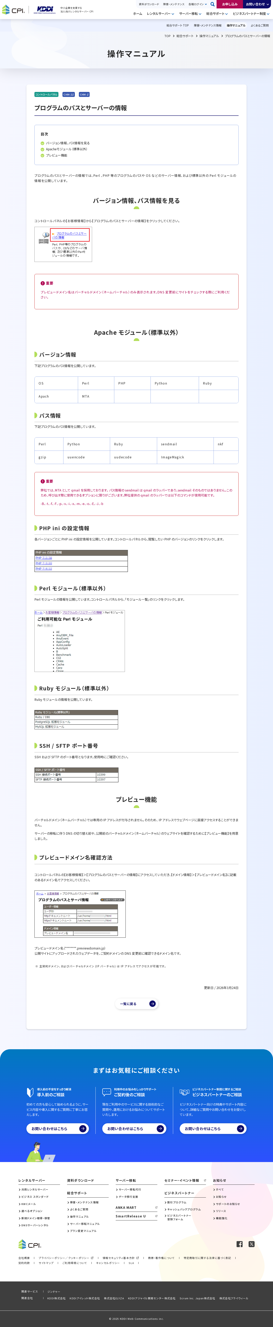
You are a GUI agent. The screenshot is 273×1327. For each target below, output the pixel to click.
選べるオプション (32, 1211)
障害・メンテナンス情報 (84, 1202)
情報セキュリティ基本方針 (119, 1258)
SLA (131, 1263)
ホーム (137, 13)
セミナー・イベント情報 (181, 1180)
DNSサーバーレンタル (35, 1225)
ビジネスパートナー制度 (249, 13)
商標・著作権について (161, 1258)
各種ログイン (196, 4)
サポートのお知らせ (228, 1204)
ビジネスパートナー (179, 1193)
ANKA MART (126, 1207)
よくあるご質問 (79, 1209)
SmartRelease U (131, 1216)
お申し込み (230, 4)
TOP (167, 36)
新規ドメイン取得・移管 (35, 1218)
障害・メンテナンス (174, 4)
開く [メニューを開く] (173, 14)
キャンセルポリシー (108, 1263)
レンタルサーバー (159, 13)
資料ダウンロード (149, 4)
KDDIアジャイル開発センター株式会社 (152, 1298)
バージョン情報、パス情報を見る (68, 142)
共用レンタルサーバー (34, 1189)
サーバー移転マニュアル (85, 1224)
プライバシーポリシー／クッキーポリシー (64, 1258)
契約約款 (24, 1263)
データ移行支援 (128, 1197)
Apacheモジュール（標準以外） (67, 149)
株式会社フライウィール (234, 1298)
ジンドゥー (54, 1291)
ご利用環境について (74, 1263)
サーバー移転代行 (130, 1189)
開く (268, 4)
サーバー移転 (188, 13)
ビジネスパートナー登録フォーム (179, 1217)
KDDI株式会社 (56, 1298)
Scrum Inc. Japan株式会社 (197, 1298)
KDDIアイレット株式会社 (85, 1298)
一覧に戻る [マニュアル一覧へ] (128, 1003)
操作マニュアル (209, 36)
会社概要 (24, 1258)
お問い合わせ (255, 4)
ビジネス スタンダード (35, 1197)
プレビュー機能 (56, 155)
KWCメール (28, 1204)
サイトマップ (46, 1263)
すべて (220, 1189)
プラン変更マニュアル (83, 1231)
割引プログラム (176, 1202)
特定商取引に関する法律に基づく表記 (207, 1258)
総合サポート (215, 13)
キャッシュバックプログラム (184, 1209)
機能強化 (221, 1218)
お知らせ (219, 1180)
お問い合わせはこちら (58, 1128)
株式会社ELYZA (114, 1298)
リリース (221, 1211)
